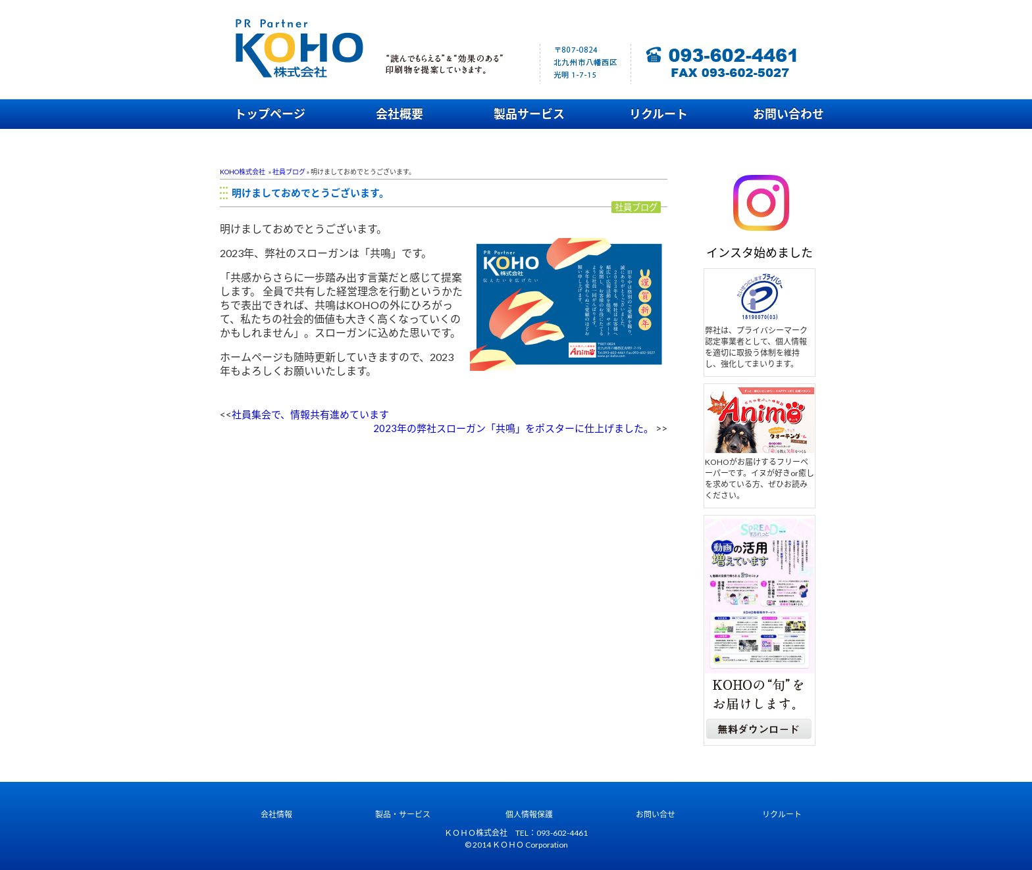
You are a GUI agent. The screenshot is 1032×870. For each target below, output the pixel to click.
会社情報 (276, 814)
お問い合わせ (788, 114)
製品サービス (529, 114)
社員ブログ (288, 172)
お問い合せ (655, 814)
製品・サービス (402, 814)
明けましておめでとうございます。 (310, 193)
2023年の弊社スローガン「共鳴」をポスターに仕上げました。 (513, 428)
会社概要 (399, 114)
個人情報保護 (529, 814)
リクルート (658, 114)
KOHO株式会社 (242, 172)
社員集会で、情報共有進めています (310, 414)
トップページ (269, 114)
